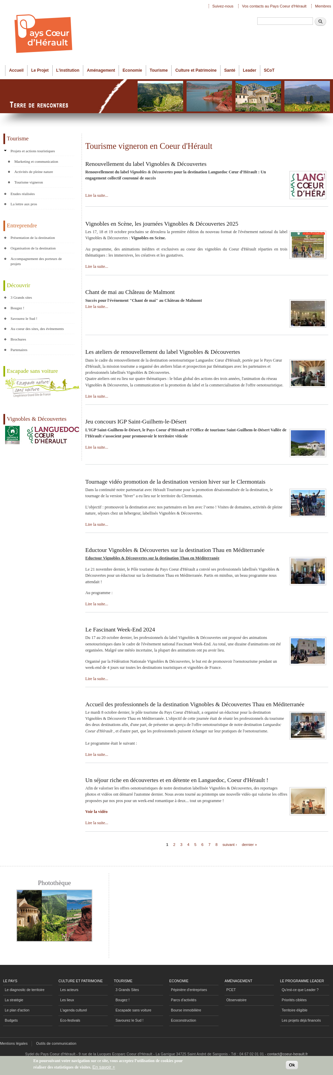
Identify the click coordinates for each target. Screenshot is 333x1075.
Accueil (16, 70)
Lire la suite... (96, 195)
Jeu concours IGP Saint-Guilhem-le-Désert (136, 421)
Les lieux (67, 1000)
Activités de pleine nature (33, 172)
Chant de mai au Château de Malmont (130, 292)
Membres (323, 6)
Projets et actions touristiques (33, 151)
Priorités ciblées (294, 1000)
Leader (249, 70)
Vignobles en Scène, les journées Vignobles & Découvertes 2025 (161, 224)
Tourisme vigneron (28, 182)
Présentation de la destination (33, 238)
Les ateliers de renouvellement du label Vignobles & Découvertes (162, 352)
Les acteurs (69, 990)
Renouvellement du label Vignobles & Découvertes (146, 164)
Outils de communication (56, 1043)
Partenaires (19, 350)
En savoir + (103, 1068)
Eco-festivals (70, 1020)
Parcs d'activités (183, 1000)
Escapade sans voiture (133, 1010)
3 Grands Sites (127, 990)
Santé (229, 70)
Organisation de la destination (33, 248)
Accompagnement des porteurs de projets (36, 261)
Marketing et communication (36, 161)
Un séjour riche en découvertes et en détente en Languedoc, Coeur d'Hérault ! (176, 780)
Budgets (11, 1020)
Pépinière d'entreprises (189, 990)
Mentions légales (14, 1043)
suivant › (230, 845)
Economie (132, 70)
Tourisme (159, 70)
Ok (292, 1066)
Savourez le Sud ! (24, 318)
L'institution (67, 70)
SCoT (269, 70)
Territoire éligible (295, 1010)
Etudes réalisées (23, 194)
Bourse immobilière (186, 1010)
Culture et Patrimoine (196, 70)
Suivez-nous (222, 6)
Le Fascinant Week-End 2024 (120, 629)
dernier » (249, 845)
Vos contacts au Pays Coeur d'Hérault (274, 6)
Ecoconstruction (183, 1020)
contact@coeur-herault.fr (287, 1054)
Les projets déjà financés (301, 1020)
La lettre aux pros (24, 204)
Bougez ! (17, 308)
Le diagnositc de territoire (25, 990)
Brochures (18, 339)
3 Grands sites (21, 297)
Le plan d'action (17, 1010)
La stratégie (14, 1000)
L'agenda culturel (73, 1010)
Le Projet (40, 70)
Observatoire (236, 1000)
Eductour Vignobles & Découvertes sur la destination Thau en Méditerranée (174, 550)
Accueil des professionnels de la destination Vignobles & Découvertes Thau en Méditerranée (194, 704)
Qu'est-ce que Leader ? (300, 990)
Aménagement (101, 70)
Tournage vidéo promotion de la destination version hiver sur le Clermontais (175, 482)
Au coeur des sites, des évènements (37, 329)
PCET (231, 990)
